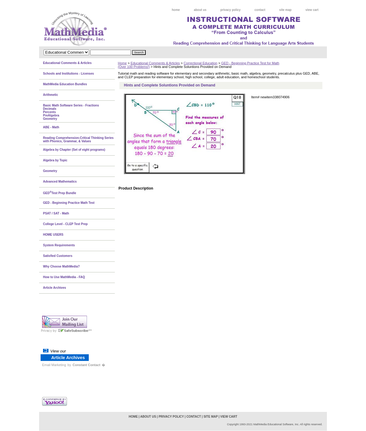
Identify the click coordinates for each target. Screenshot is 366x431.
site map (285, 10)
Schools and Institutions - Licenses (68, 73)
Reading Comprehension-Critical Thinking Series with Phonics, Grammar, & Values (78, 139)
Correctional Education (200, 63)
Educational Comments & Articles (155, 63)
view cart (311, 10)
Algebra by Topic (55, 160)
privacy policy (230, 10)
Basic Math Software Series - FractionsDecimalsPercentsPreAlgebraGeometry (71, 112)
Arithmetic (50, 94)
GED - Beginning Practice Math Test (69, 202)
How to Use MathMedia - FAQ (64, 277)
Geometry (50, 171)
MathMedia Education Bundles (65, 84)
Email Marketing (54, 365)
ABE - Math (51, 127)
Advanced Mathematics (60, 181)
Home (122, 63)
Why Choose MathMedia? (61, 266)
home (176, 10)
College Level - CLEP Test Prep (65, 224)
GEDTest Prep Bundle (59, 192)
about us (200, 10)
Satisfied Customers (57, 256)
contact (260, 10)
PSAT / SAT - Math (56, 213)
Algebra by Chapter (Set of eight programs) (74, 149)
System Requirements (59, 245)
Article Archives (54, 287)
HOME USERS (53, 234)
